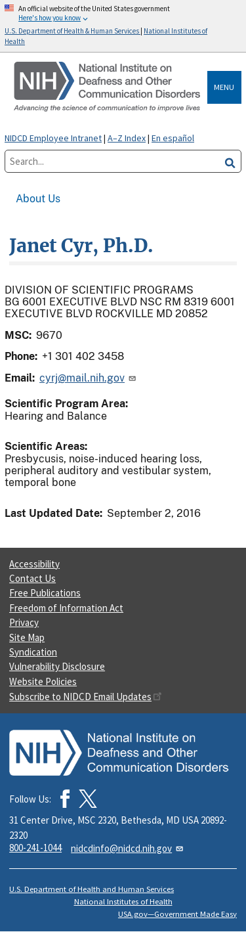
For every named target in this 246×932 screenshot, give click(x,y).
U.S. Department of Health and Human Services (91, 889)
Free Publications (45, 593)
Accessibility (34, 564)
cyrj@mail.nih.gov (88, 378)
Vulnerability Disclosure (57, 666)
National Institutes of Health (123, 901)
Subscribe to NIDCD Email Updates (85, 696)
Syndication (33, 652)
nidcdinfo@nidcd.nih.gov (128, 848)
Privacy (24, 622)
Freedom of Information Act (66, 608)
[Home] (108, 87)
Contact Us (32, 578)
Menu (224, 87)
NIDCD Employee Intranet (53, 138)
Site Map (27, 637)
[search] (230, 161)
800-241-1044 (35, 847)
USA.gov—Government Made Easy (177, 914)
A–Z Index (127, 138)
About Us (38, 198)
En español (173, 138)
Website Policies (43, 681)
